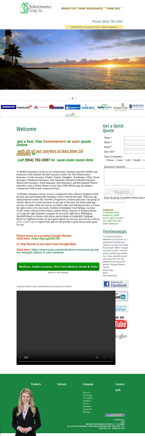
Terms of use (118, 428)
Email (106, 223)
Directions (113, 223)
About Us (86, 392)
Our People (87, 395)
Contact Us (87, 409)
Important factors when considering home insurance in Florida (44, 286)
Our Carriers (88, 398)
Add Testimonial (110, 275)
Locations (87, 401)
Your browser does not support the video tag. (66, 328)
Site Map (86, 412)
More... (106, 273)
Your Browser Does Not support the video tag (24, 411)
